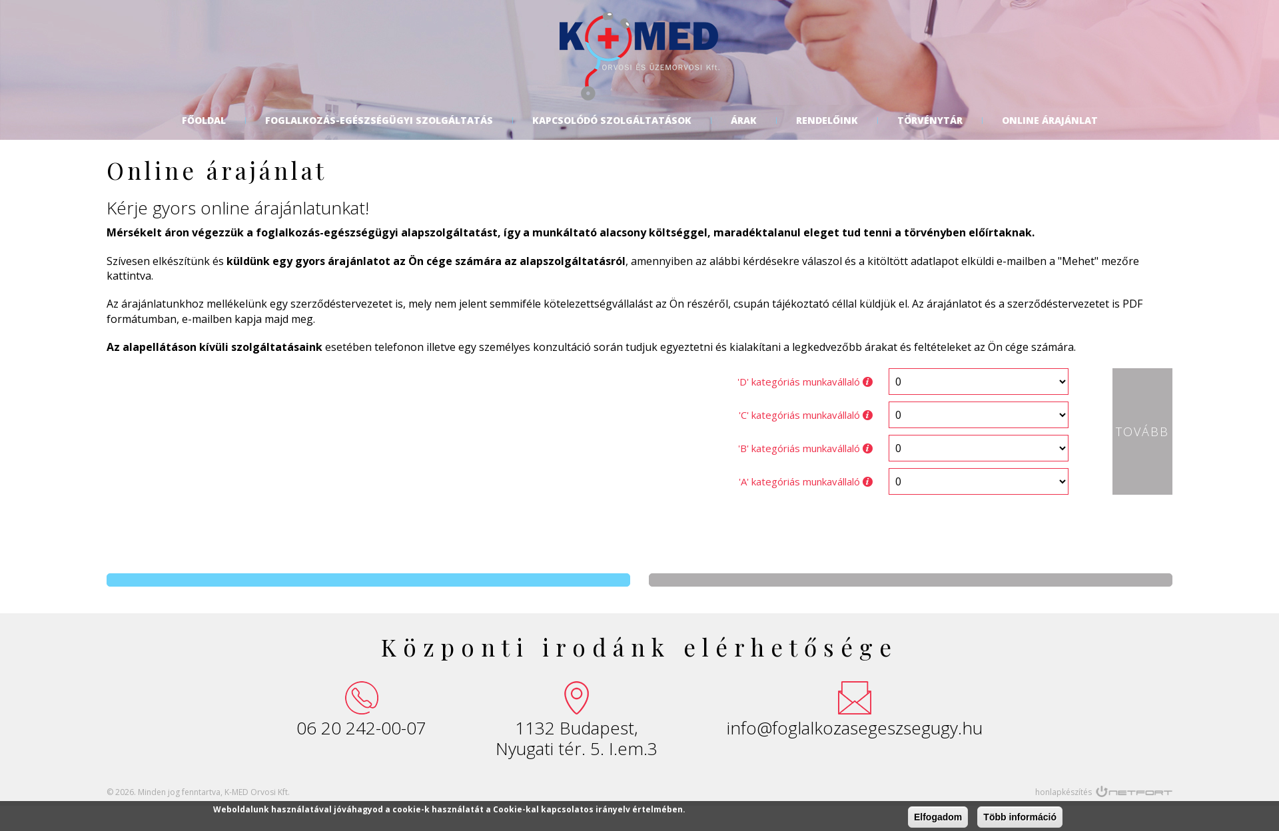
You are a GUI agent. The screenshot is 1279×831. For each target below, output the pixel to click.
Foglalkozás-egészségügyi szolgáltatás (379, 121)
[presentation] (606, 531)
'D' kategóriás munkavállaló (805, 381)
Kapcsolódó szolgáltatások (611, 121)
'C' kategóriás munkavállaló (806, 415)
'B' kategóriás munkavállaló (805, 448)
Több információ (1020, 817)
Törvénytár (930, 121)
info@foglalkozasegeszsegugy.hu (855, 728)
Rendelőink (827, 121)
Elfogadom (938, 817)
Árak (744, 121)
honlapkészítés (1063, 792)
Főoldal (204, 121)
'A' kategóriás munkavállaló (806, 481)
